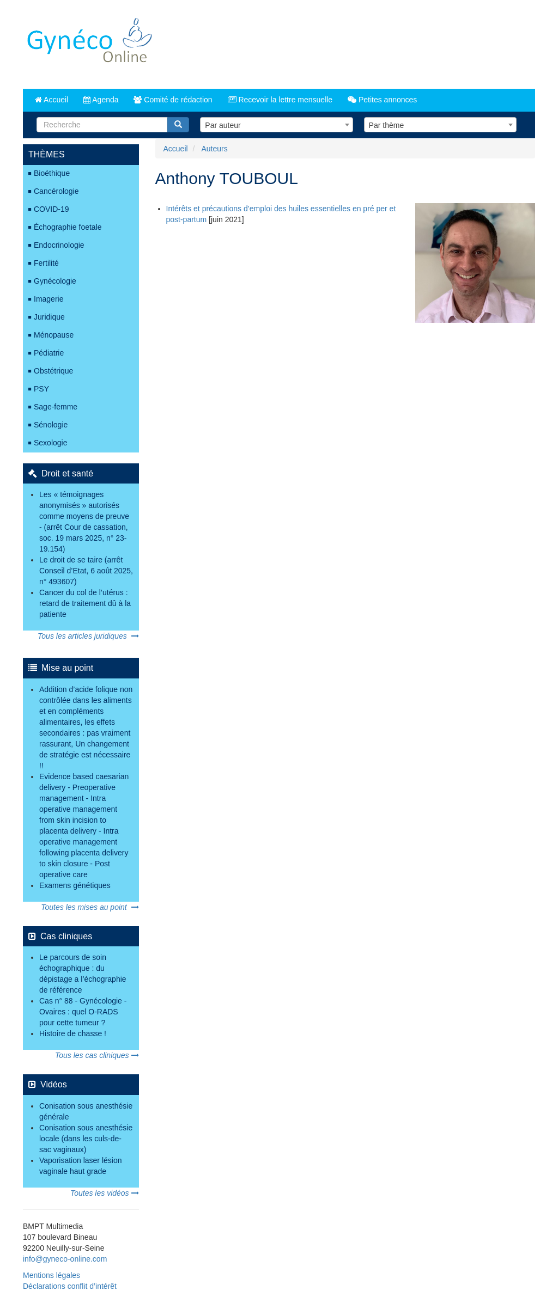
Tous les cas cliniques (97, 1055)
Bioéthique (52, 173)
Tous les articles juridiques (88, 636)
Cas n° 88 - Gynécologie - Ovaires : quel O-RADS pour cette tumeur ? (82, 1011)
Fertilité (46, 263)
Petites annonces (382, 99)
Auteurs (214, 148)
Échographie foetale (68, 227)
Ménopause (54, 335)
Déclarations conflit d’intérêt (70, 1286)
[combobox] (276, 124)
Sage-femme (55, 406)
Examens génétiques (75, 885)
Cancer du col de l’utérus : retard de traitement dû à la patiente (85, 603)
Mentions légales (51, 1275)
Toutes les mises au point (89, 907)
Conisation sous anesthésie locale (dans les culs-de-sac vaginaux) (85, 1138)
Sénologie (51, 424)
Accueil (51, 99)
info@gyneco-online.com (65, 1259)
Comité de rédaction (173, 99)
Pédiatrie (49, 352)
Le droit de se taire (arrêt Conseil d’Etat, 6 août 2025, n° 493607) (86, 570)
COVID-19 (51, 209)
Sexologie (51, 442)
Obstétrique (53, 370)
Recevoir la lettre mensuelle (280, 99)
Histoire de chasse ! (72, 1033)
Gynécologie (55, 281)
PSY (41, 388)
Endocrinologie (59, 245)
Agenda (100, 99)
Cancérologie (56, 191)
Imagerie (48, 299)
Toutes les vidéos (104, 1193)
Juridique (49, 317)
